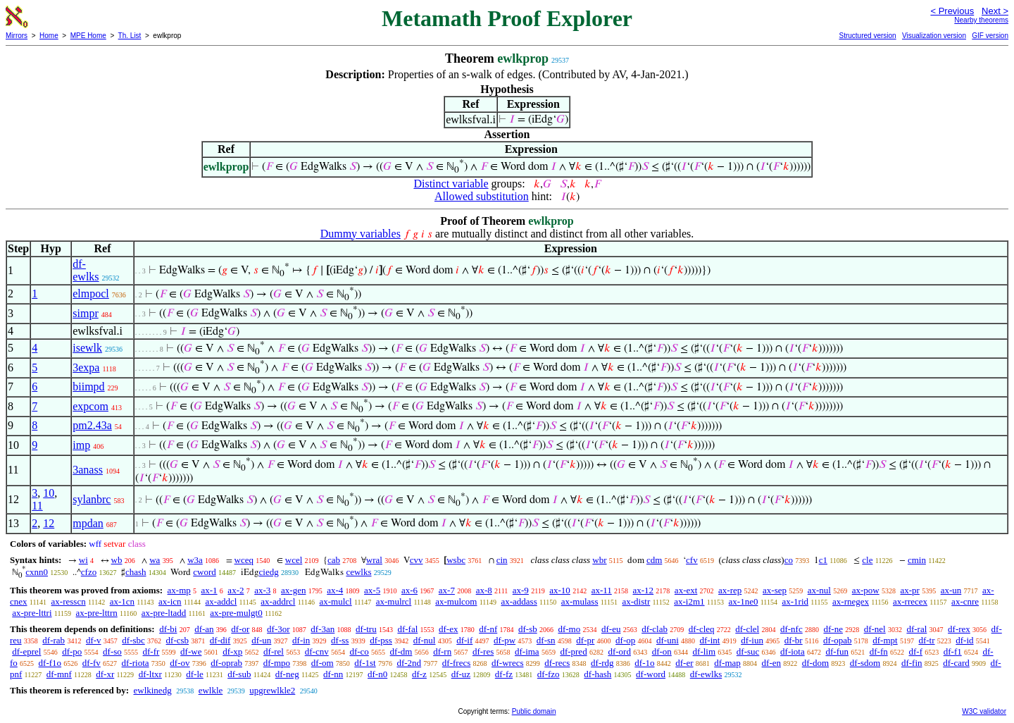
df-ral (916, 629)
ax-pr (909, 590)
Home (48, 35)
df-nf (488, 629)
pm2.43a (92, 425)
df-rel (273, 651)
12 (48, 523)
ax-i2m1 (689, 601)
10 (48, 493)
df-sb (527, 629)
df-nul (424, 640)
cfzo (88, 572)
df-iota (792, 651)
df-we (190, 651)
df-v (93, 640)
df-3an (322, 629)
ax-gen (293, 590)
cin (502, 560)
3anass (88, 470)
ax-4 (335, 590)
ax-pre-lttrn (97, 612)
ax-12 (643, 590)
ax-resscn (68, 601)
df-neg (287, 674)
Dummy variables (360, 234)
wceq (244, 560)
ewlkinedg (152, 690)
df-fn (879, 651)
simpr (85, 313)
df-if (464, 640)
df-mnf (59, 674)
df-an (203, 629)
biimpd (88, 387)
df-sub (239, 674)
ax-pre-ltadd (164, 612)
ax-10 (559, 590)
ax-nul (819, 590)
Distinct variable (450, 184)
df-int (710, 640)
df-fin (911, 662)
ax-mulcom (456, 601)
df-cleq (702, 629)
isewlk (87, 348)
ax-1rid (795, 601)
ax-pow (866, 590)
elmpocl (91, 293)
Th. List (130, 35)
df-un (261, 640)
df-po (72, 651)
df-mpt (884, 640)
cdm (654, 560)
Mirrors (16, 35)
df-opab (837, 640)
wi (83, 560)
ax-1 (209, 590)
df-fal (407, 629)
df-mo (569, 629)
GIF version (990, 35)
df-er (684, 662)
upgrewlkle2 (272, 690)
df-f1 (953, 651)
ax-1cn (122, 601)
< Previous (952, 11)
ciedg (269, 572)
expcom (90, 406)
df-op (625, 640)
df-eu (610, 629)
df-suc (748, 651)
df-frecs (456, 662)
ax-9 (521, 590)
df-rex (959, 629)
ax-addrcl (278, 601)
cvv (416, 560)
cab (333, 560)
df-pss (381, 640)
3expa (86, 367)
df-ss (340, 640)
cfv (692, 560)
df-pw (504, 640)
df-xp (232, 651)
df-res (483, 651)
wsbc (455, 560)
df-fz (504, 674)
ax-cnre (965, 601)
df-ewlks (86, 270)
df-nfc (791, 629)
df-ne (832, 629)
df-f (915, 651)
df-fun (837, 651)
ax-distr (636, 601)
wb (117, 560)
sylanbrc (92, 499)
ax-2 (235, 590)
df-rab (53, 640)
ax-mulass (580, 601)
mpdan (88, 523)
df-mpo (276, 662)
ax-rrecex (910, 601)
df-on (662, 651)
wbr (599, 560)
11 (37, 506)
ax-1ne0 (743, 601)
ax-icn (169, 601)
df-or (240, 629)
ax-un (951, 590)
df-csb (177, 640)
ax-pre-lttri (31, 612)
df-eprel (26, 651)
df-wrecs (507, 662)
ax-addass (519, 601)
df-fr (151, 651)
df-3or (278, 629)
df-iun (752, 640)
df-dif (220, 640)
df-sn (546, 640)
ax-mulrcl (394, 601)
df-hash (597, 674)
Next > (995, 11)
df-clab (654, 629)
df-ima (527, 651)
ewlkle (211, 690)
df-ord (619, 651)
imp (81, 445)
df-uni (667, 640)
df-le (195, 674)
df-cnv (317, 651)
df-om (322, 662)
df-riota (135, 662)
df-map (727, 662)
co (788, 560)
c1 (823, 560)
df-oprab (226, 662)
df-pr (585, 640)
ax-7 (447, 590)
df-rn (442, 651)
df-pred (573, 651)
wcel (294, 560)
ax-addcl (221, 601)
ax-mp (179, 590)
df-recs (557, 662)
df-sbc (133, 640)
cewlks (358, 572)
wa (154, 560)
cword (204, 572)
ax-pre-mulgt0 (236, 612)
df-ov (179, 662)
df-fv (91, 662)
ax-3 (262, 590)
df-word (650, 674)
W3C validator (984, 711)
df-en (771, 662)
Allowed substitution (481, 196)
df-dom (815, 662)
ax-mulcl (335, 601)
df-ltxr (150, 674)
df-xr (105, 674)
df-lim (704, 651)
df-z (419, 674)
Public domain (534, 711)
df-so (112, 651)
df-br (793, 640)
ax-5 (372, 590)
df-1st (364, 662)
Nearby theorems (981, 20)
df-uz (460, 674)
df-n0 (377, 674)
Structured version (867, 35)
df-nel (875, 629)
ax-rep (729, 590)
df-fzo (548, 674)
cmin (917, 560)
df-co (358, 651)
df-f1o (50, 662)
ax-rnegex (850, 601)
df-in (301, 640)
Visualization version (934, 35)
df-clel (747, 629)
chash (135, 572)
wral (374, 560)
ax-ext (686, 590)
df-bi (168, 629)
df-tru (366, 629)
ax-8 (484, 590)
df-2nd (408, 662)
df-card (956, 662)
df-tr (926, 640)
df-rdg (602, 662)
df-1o (644, 662)
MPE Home (88, 35)
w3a (195, 560)
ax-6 (409, 590)
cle (867, 560)
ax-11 (602, 590)
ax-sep (775, 590)
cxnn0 (36, 572)
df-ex (448, 629)
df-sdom (865, 662)
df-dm (401, 651)
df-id (964, 640)
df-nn (333, 674)
